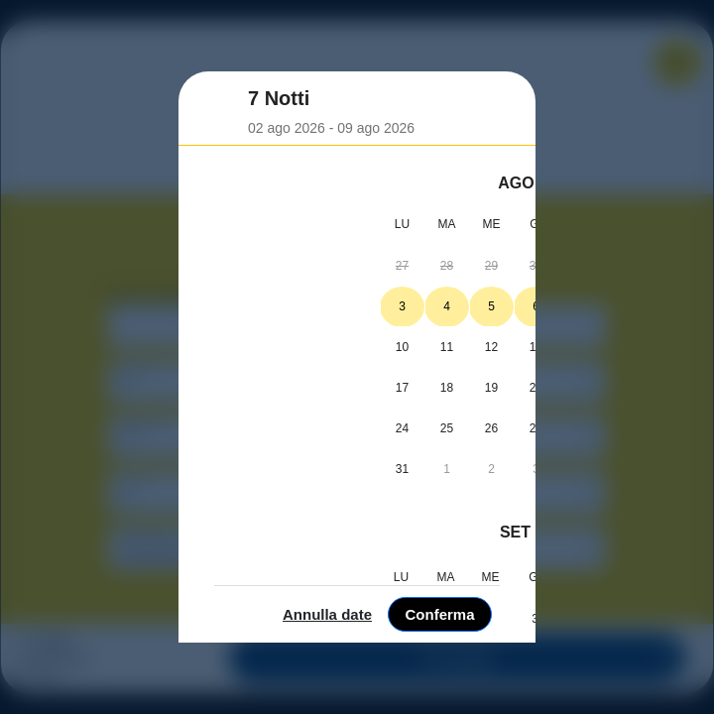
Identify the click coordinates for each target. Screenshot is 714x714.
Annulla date (541, 685)
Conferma (653, 685)
